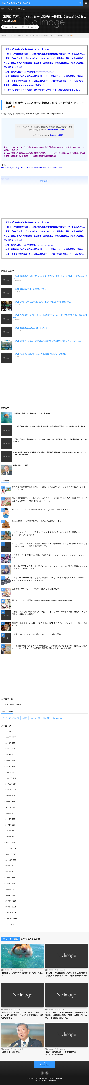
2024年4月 (7, 825)
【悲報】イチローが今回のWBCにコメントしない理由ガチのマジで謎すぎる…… (42, 302)
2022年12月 (8, 919)
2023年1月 (7, 913)
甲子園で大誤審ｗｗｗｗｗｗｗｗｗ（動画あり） (24, 85)
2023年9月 (7, 866)
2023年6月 (7, 883)
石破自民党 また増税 (13, 67)
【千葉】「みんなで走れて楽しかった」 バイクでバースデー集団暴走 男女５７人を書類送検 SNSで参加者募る (44, 58)
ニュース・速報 (19, 27)
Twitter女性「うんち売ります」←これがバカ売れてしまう (36, 521)
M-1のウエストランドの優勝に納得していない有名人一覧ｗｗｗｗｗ (41, 509)
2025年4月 (7, 755)
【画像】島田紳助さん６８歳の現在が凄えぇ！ (30, 289)
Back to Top (44, 1065)
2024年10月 (8, 790)
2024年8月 (7, 801)
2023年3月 (7, 901)
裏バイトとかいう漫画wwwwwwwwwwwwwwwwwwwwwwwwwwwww (42, 600)
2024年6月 (7, 813)
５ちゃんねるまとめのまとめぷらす (50, 1078)
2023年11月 (8, 854)
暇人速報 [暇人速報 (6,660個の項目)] (46, 718)
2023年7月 (7, 877)
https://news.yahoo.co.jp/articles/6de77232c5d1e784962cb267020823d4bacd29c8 (32, 168)
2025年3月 (7, 760)
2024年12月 (8, 778)
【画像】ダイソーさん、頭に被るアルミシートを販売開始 (36, 634)
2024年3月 (7, 831)
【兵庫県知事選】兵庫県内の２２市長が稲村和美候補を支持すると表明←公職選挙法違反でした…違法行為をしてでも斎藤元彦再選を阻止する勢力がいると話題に (49, 646)
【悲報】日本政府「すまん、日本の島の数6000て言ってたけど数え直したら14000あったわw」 (48, 341)
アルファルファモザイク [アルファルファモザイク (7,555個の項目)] (10, 718)
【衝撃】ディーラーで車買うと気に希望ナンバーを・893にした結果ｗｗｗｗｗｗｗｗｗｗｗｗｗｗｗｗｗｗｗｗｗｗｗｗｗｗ (49, 578)
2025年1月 (7, 772)
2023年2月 (7, 907)
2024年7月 (7, 807)
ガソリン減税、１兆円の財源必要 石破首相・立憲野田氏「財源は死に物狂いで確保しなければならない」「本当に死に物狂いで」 (44, 63)
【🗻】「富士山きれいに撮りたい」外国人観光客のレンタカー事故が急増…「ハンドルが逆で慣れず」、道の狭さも (44, 81)
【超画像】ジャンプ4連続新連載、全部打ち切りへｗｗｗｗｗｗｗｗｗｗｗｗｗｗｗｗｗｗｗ (49, 556)
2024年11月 (8, 784)
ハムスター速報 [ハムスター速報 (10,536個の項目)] (35, 718)
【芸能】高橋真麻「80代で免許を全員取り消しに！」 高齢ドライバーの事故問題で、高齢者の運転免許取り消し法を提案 (44, 76)
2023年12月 (8, 848)
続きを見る (44, 181)
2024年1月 (7, 842)
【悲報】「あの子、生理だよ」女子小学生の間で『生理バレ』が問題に (39, 354)
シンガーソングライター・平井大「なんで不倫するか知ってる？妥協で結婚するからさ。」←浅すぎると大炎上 (44, 90)
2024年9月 (7, 796)
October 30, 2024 (56, 135)
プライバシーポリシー (40, 1080)
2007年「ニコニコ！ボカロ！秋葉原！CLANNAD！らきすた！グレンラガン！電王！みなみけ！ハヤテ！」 (50, 624)
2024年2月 (7, 837)
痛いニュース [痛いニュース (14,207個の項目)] (57, 718)
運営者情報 (52, 1080)
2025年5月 (7, 749)
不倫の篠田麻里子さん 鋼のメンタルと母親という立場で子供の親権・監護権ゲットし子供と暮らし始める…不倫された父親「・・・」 (49, 499)
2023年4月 (7, 895)
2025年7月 (7, 737)
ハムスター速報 (18, 970)
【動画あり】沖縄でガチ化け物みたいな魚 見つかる (26, 49)
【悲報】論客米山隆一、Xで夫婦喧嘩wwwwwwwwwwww (29, 72)
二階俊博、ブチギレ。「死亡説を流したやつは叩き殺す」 (36, 589)
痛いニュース (32, 27)
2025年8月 (7, 731)
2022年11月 (8, 924)
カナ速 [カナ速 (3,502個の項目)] (24, 718)
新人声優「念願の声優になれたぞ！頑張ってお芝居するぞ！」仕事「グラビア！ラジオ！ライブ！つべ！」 (49, 488)
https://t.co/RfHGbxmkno (56, 130)
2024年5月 (7, 819)
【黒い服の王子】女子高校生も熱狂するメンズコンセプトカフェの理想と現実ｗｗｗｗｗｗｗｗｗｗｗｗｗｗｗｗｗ (49, 567)
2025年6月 (7, 743)
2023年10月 (8, 860)
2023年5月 (7, 889)
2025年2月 (7, 766)
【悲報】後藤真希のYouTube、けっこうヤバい (30, 328)
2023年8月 (7, 872)
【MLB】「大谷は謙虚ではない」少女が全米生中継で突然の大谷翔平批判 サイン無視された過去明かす (44, 54)
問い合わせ (11, 9)
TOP (2, 9)
